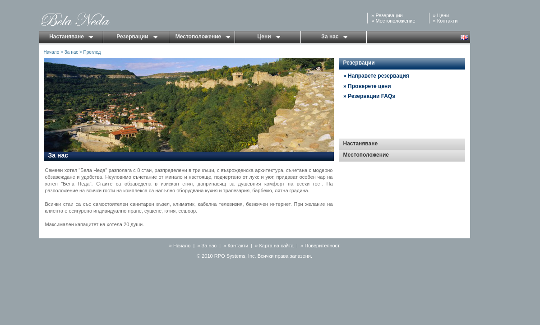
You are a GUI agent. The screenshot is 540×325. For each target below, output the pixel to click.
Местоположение (395, 20)
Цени (443, 15)
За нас (334, 36)
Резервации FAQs (371, 96)
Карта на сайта (276, 245)
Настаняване (71, 36)
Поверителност (322, 245)
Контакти (447, 20)
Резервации (388, 15)
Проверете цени (369, 86)
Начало (52, 52)
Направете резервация (378, 76)
